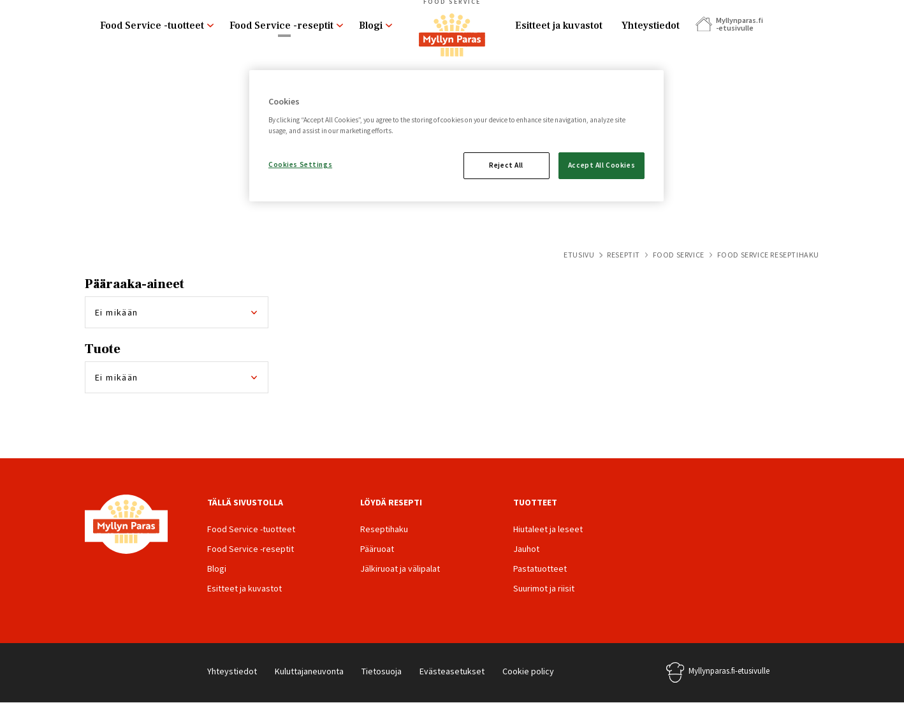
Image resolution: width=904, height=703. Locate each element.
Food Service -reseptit (281, 25)
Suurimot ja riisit (543, 588)
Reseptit (623, 254)
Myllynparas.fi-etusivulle (729, 670)
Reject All (506, 165)
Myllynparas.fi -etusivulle (739, 24)
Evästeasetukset (452, 671)
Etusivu (579, 254)
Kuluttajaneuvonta (309, 671)
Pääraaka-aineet (134, 284)
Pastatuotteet (540, 568)
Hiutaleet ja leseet (548, 529)
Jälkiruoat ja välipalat (400, 568)
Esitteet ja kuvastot (558, 25)
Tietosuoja (381, 671)
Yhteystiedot (651, 25)
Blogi (371, 25)
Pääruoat (377, 548)
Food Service (678, 254)
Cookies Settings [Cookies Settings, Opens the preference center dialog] (300, 164)
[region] (456, 135)
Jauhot (526, 548)
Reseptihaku (384, 529)
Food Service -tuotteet (152, 25)
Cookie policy (528, 671)
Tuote (102, 349)
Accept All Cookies (601, 165)
